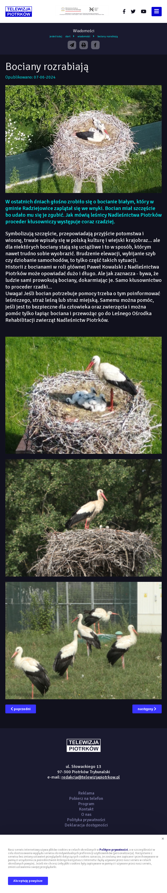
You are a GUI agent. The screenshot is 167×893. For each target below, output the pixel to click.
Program (86, 803)
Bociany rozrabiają (107, 36)
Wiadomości (84, 36)
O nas (86, 814)
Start (67, 36)
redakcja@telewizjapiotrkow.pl (91, 777)
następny (147, 709)
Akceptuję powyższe (28, 881)
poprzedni (21, 709)
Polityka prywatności (86, 819)
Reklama (86, 793)
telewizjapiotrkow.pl (18, 11)
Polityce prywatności (113, 849)
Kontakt (86, 809)
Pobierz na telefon (86, 798)
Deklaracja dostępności (86, 825)
